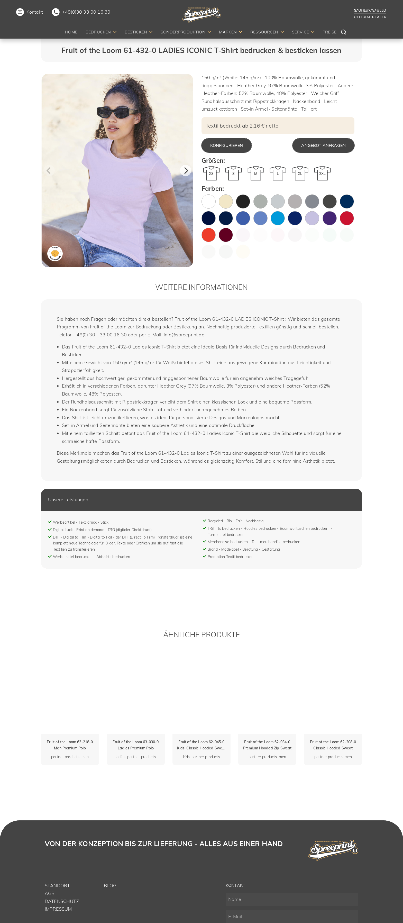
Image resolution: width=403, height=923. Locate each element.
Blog (110, 886)
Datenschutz (62, 901)
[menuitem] (71, 33)
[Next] (185, 170)
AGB (49, 893)
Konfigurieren (226, 145)
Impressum (58, 909)
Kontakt (34, 12)
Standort (57, 886)
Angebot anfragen (323, 145)
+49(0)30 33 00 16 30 (86, 12)
